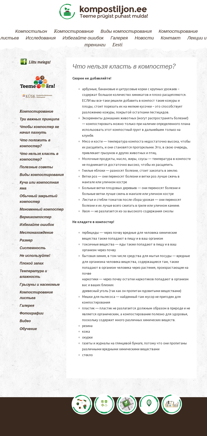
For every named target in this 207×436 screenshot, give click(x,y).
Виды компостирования (126, 31)
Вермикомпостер (35, 217)
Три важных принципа (39, 119)
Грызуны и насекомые (40, 285)
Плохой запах (32, 263)
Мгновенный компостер (41, 209)
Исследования (41, 37)
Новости (144, 37)
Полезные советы (36, 167)
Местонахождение (36, 233)
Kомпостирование (74, 31)
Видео (25, 321)
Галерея (119, 37)
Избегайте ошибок (83, 37)
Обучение (28, 329)
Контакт (171, 37)
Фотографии (31, 313)
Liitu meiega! (40, 62)
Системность (33, 248)
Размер (26, 240)
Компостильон (31, 31)
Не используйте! (35, 256)
